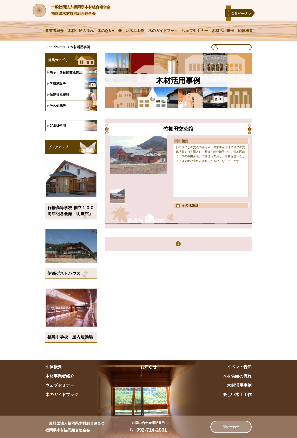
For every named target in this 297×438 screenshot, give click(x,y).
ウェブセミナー (195, 31)
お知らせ (148, 367)
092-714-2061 (151, 430)
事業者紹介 (54, 31)
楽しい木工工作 (131, 31)
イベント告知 (239, 367)
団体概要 (245, 31)
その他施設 (190, 205)
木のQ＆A (106, 31)
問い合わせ (231, 427)
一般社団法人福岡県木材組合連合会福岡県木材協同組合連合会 (81, 10)
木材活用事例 (223, 31)
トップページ (55, 47)
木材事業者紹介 (59, 376)
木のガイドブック (163, 31)
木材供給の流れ (81, 31)
